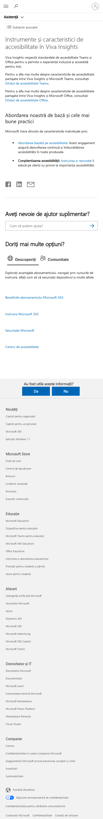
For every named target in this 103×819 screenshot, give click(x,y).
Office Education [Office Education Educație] (15, 551)
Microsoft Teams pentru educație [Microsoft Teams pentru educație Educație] (25, 536)
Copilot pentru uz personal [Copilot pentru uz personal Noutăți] (21, 424)
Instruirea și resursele (76, 160)
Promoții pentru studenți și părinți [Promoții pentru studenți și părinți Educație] (25, 566)
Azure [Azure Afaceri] (9, 611)
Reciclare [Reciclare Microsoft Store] (11, 491)
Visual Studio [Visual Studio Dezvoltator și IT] (13, 724)
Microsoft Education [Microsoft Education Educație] (17, 520)
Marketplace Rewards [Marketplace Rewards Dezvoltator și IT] (18, 716)
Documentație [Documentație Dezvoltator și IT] (14, 678)
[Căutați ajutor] (17, 6)
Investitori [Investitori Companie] (11, 768)
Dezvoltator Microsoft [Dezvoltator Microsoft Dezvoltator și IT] (18, 671)
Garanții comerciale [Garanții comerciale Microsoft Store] (17, 499)
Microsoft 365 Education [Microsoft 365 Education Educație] (20, 543)
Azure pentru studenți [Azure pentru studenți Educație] (18, 574)
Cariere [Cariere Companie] (10, 746)
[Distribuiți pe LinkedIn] (17, 183)
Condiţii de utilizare (66, 815)
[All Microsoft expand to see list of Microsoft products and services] (6, 6)
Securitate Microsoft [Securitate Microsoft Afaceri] (17, 603)
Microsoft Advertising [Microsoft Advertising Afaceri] (18, 633)
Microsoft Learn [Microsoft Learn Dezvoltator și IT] (15, 686)
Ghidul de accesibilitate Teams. (27, 83)
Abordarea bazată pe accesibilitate (42, 143)
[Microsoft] (51, 3)
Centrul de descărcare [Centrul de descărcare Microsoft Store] (18, 468)
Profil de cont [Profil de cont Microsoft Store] (13, 461)
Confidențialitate (42, 815)
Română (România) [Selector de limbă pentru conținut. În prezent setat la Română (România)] (24, 789)
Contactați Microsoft (17, 815)
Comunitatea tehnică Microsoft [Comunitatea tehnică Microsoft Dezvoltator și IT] (24, 693)
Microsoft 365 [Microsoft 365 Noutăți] (14, 431)
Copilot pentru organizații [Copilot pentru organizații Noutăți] (20, 416)
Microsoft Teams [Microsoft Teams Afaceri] (15, 649)
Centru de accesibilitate (22, 346)
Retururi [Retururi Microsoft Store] (10, 476)
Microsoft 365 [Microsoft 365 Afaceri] (14, 626)
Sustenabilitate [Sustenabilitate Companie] (14, 776)
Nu (66, 391)
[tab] (23, 259)
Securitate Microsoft (19, 330)
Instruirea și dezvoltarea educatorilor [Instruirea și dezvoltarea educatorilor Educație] (27, 558)
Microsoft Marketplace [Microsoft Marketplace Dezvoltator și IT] (19, 701)
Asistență (11, 16)
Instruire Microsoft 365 (22, 314)
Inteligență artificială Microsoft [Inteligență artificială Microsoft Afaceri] (24, 596)
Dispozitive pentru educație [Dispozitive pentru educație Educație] (22, 528)
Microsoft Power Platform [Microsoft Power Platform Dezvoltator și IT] (20, 709)
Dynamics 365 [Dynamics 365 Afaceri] (14, 618)
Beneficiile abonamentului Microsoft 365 (34, 297)
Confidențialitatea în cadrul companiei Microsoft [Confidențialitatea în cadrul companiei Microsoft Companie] (34, 753)
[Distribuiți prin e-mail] (28, 183)
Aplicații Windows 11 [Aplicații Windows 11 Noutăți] (18, 439)
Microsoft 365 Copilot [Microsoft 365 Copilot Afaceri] (18, 641)
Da (36, 391)
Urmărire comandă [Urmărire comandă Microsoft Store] (16, 483)
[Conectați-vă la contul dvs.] (95, 6)
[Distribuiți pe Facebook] (8, 183)
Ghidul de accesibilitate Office (26, 100)
